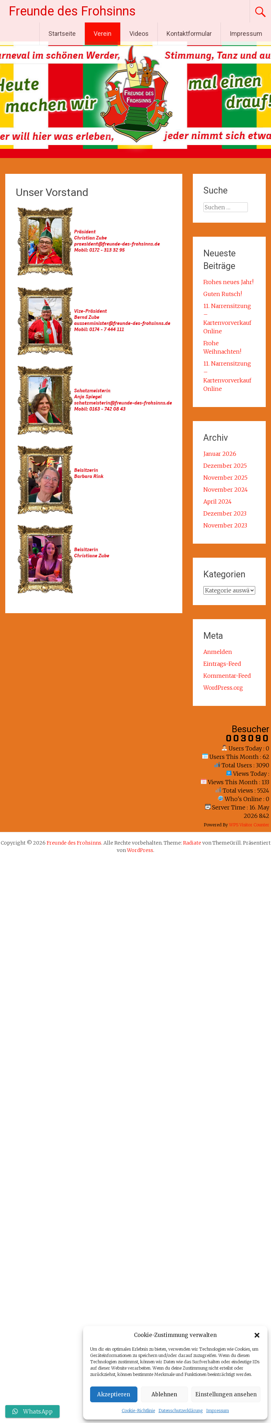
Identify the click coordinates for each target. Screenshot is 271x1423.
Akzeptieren (113, 1394)
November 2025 (225, 477)
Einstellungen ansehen (226, 1394)
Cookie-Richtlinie (138, 1410)
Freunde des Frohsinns (72, 11)
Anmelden (217, 651)
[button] (256, 1335)
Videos (139, 33)
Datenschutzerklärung (180, 1410)
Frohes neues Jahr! (228, 282)
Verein (102, 33)
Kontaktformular (189, 33)
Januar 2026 (219, 453)
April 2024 (217, 501)
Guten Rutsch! (222, 293)
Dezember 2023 (224, 513)
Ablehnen (164, 1394)
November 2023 (225, 525)
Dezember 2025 (225, 465)
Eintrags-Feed (222, 663)
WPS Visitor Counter (249, 824)
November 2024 (225, 489)
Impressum (217, 1410)
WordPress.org (223, 687)
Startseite (62, 33)
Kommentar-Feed (227, 675)
